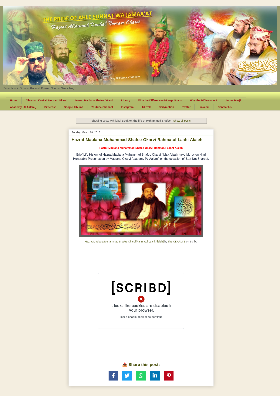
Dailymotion (166, 107)
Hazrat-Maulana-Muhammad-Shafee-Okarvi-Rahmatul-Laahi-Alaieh (137, 139)
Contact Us (225, 107)
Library (125, 100)
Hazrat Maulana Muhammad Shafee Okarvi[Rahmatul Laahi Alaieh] (124, 241)
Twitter (186, 107)
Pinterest (50, 107)
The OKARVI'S (176, 241)
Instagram (127, 107)
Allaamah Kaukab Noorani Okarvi (46, 100)
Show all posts (182, 120)
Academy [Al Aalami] (23, 107)
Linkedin (204, 107)
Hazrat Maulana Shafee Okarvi (94, 100)
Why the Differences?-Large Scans (160, 100)
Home (13, 100)
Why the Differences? (203, 100)
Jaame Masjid (233, 100)
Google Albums (73, 107)
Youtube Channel (102, 107)
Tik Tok (146, 107)
